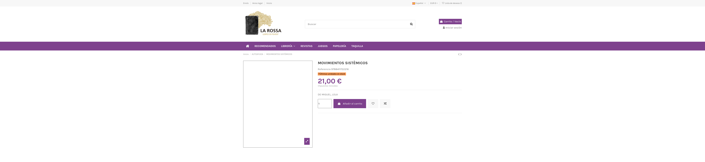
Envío (246, 3)
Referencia (324, 69)
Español (419, 3)
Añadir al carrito (350, 103)
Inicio (269, 3)
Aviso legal (257, 3)
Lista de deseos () (452, 3)
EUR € (434, 3)
